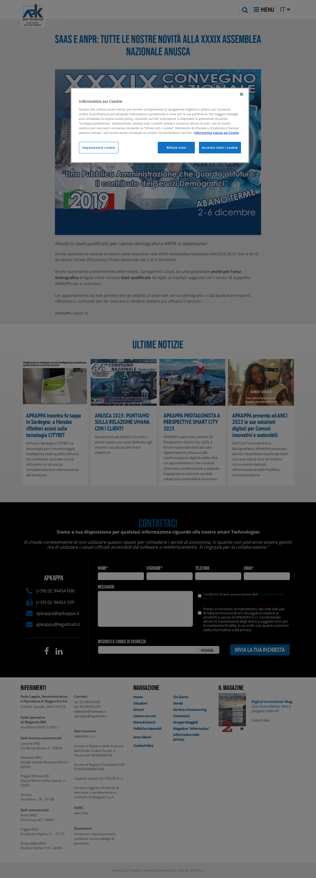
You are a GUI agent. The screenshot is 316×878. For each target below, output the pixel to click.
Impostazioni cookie (98, 147)
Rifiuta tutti (176, 147)
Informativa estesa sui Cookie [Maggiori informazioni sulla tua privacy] (216, 133)
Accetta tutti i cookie (220, 147)
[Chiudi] (241, 94)
